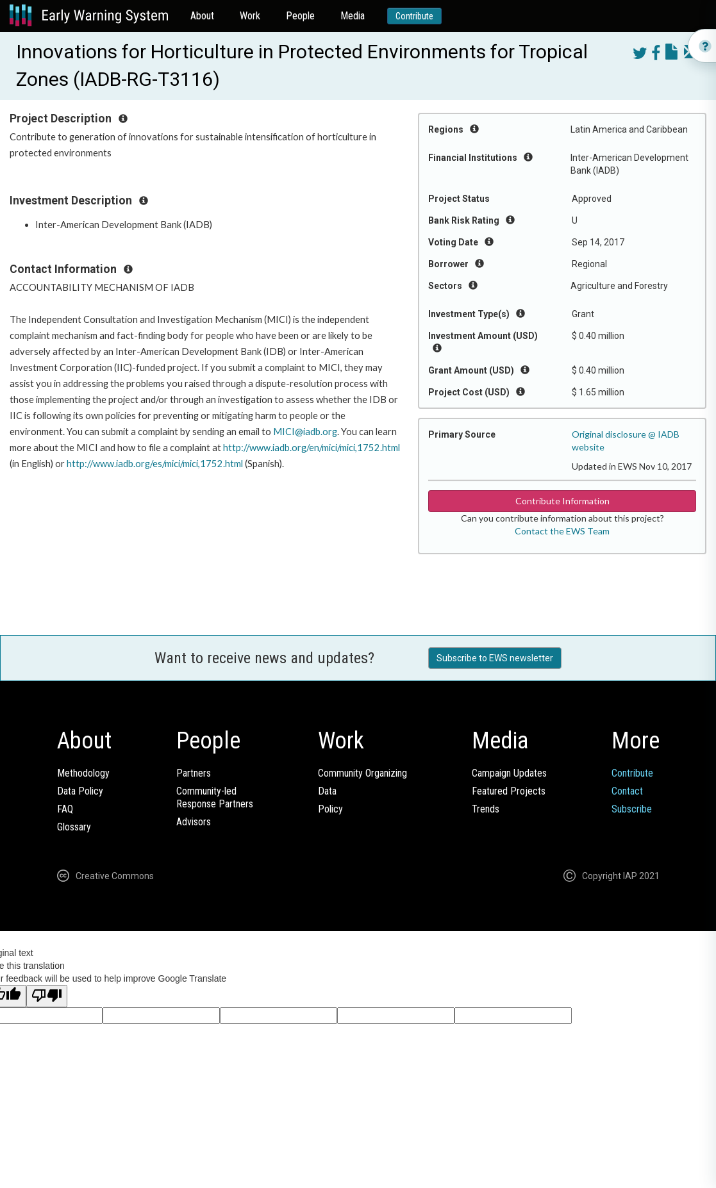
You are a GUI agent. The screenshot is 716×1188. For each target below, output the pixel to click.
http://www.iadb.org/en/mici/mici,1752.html (311, 447)
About (202, 16)
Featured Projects (508, 791)
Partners (193, 773)
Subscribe (632, 809)
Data (327, 791)
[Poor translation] (46, 996)
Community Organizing (362, 773)
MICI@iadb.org (305, 431)
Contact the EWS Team (562, 530)
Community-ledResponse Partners (214, 797)
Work (250, 16)
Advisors (193, 822)
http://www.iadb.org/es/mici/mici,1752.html (155, 463)
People (300, 16)
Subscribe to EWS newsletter (495, 658)
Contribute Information (562, 500)
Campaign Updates (509, 773)
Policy (330, 809)
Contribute (414, 16)
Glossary (74, 827)
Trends (485, 809)
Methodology (83, 773)
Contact (627, 791)
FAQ (65, 809)
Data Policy (80, 791)
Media (352, 16)
